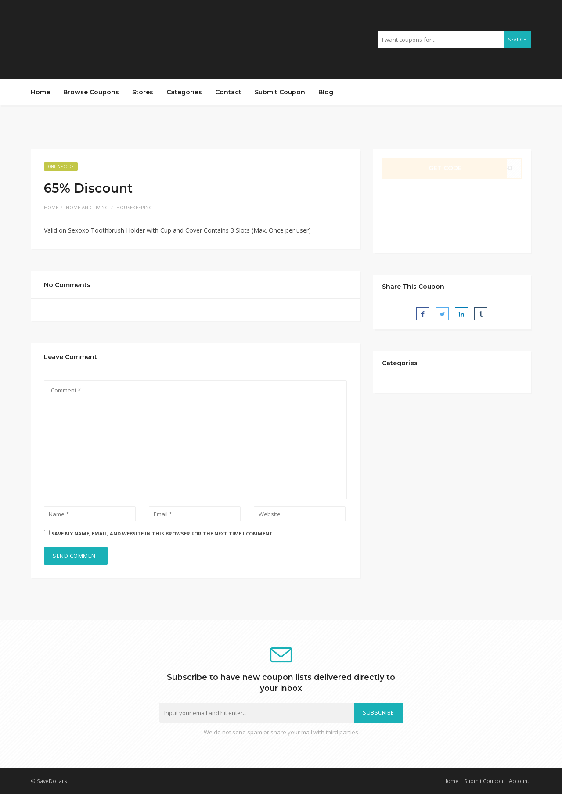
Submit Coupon (280, 92)
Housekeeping (134, 207)
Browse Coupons (91, 92)
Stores (142, 92)
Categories (184, 92)
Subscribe (378, 712)
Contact (228, 92)
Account (519, 780)
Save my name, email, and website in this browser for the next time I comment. (162, 533)
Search (517, 39)
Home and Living (87, 207)
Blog (325, 92)
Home (40, 92)
